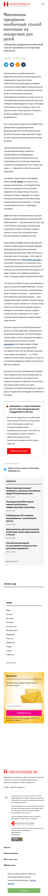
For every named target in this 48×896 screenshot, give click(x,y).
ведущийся (9, 344)
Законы (9, 614)
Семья (9, 650)
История (9, 618)
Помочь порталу (19, 451)
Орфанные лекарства (11, 464)
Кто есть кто (11, 626)
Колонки (9, 622)
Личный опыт (11, 630)
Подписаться (24, 713)
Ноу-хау (9, 638)
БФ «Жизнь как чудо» (32, 259)
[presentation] (24, 706)
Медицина (10, 634)
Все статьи (11, 663)
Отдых (9, 646)
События (10, 654)
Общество (10, 642)
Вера (8, 610)
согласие (26, 718)
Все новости (12, 561)
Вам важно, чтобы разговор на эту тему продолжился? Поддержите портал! (25, 409)
